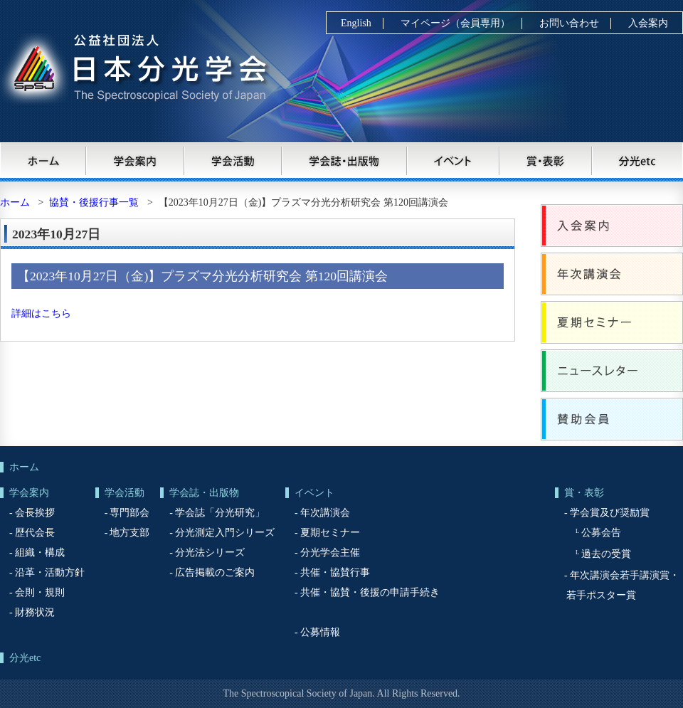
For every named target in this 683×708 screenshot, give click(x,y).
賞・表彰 (546, 160)
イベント (454, 160)
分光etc (638, 160)
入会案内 (648, 23)
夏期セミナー (612, 322)
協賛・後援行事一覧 (94, 202)
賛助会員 (612, 419)
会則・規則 (40, 592)
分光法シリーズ (210, 552)
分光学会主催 (330, 552)
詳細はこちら (41, 313)
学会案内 (135, 160)
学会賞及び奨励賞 (610, 512)
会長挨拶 (35, 512)
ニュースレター (612, 370)
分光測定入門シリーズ (225, 532)
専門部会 (129, 512)
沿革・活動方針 (50, 572)
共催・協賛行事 (335, 572)
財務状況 (35, 612)
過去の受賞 (606, 554)
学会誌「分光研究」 (220, 512)
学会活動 (233, 160)
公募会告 (601, 532)
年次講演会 (612, 274)
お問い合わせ (569, 23)
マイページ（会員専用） (455, 23)
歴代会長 (35, 532)
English (356, 23)
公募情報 (320, 632)
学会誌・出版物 (345, 160)
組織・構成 (40, 552)
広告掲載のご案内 (215, 572)
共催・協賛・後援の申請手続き (370, 592)
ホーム (43, 160)
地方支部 (129, 532)
